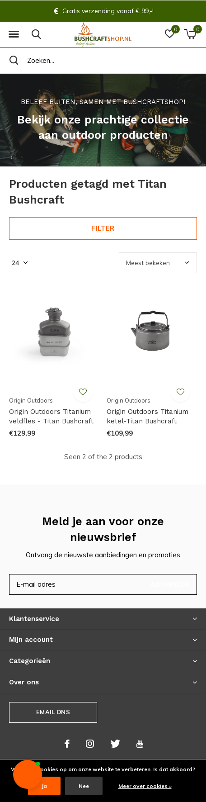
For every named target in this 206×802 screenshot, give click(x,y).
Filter (102, 228)
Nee (84, 786)
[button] (13, 34)
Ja (44, 786)
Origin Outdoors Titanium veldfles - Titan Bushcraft (51, 416)
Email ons (53, 712)
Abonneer (169, 584)
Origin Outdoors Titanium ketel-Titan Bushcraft (147, 416)
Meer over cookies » (145, 786)
